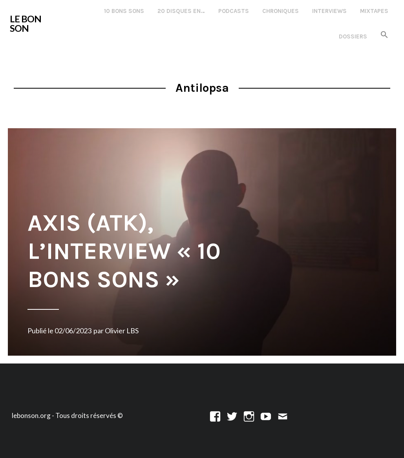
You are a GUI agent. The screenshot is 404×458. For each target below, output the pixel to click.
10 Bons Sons (124, 11)
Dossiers (353, 36)
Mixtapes (374, 11)
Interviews (329, 11)
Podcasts (233, 11)
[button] (384, 35)
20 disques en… (181, 11)
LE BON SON (25, 23)
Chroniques (280, 11)
